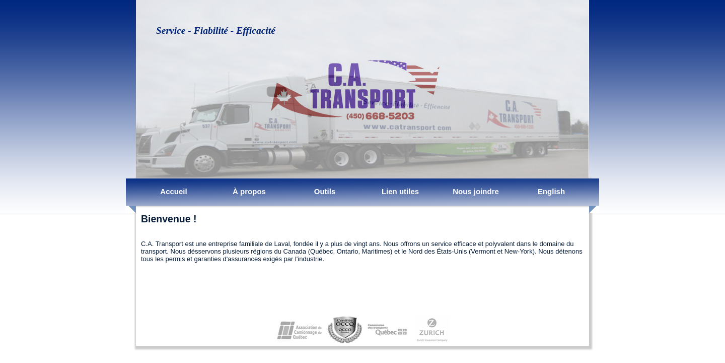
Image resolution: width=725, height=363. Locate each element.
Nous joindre (476, 191)
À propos (249, 191)
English (551, 191)
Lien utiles (400, 191)
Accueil (173, 191)
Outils (325, 191)
